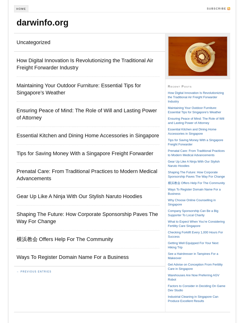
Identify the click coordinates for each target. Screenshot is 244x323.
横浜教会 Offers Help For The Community (65, 239)
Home (21, 8)
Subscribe (216, 8)
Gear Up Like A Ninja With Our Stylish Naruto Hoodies (79, 196)
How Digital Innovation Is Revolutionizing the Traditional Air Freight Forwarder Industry (196, 97)
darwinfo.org (43, 22)
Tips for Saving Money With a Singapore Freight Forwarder (85, 153)
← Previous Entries (34, 271)
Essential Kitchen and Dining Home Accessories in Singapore (88, 135)
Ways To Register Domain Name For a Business (73, 257)
